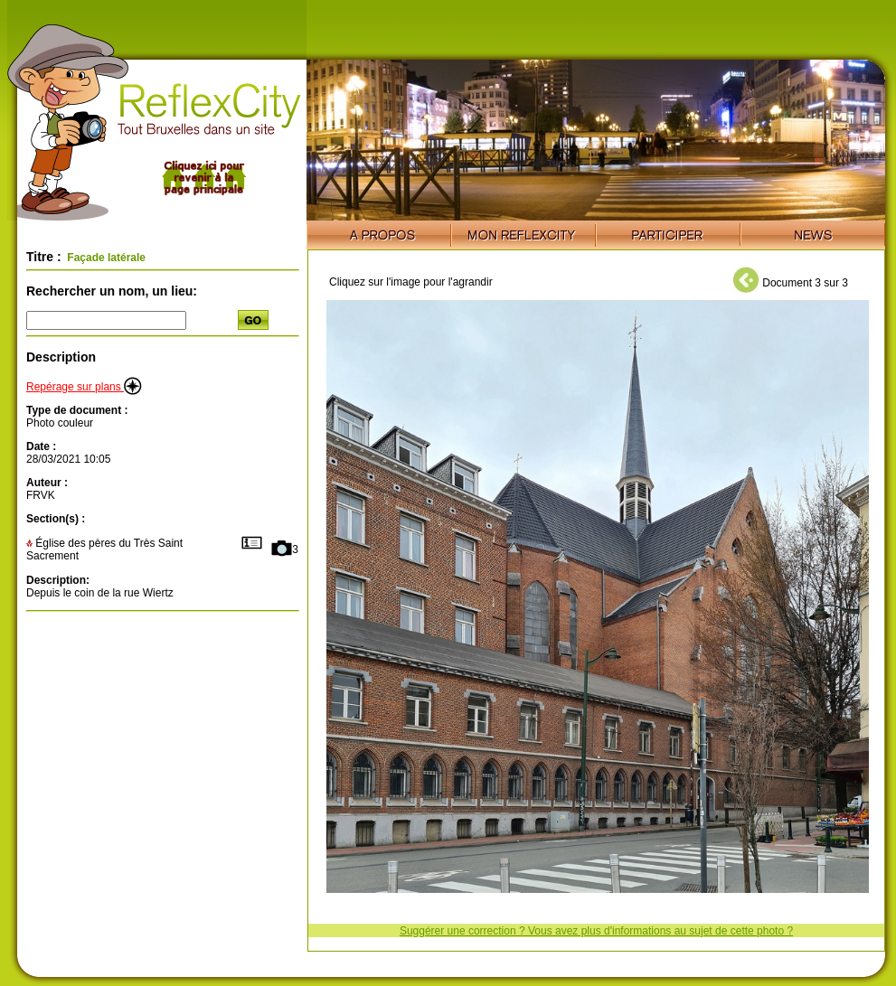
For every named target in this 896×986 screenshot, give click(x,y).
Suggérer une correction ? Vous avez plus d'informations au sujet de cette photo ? (596, 931)
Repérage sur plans (84, 386)
